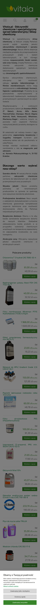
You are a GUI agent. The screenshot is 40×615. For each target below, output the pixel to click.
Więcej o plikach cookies (10, 586)
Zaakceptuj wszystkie (20, 602)
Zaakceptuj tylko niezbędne (20, 591)
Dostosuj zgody (20, 597)
